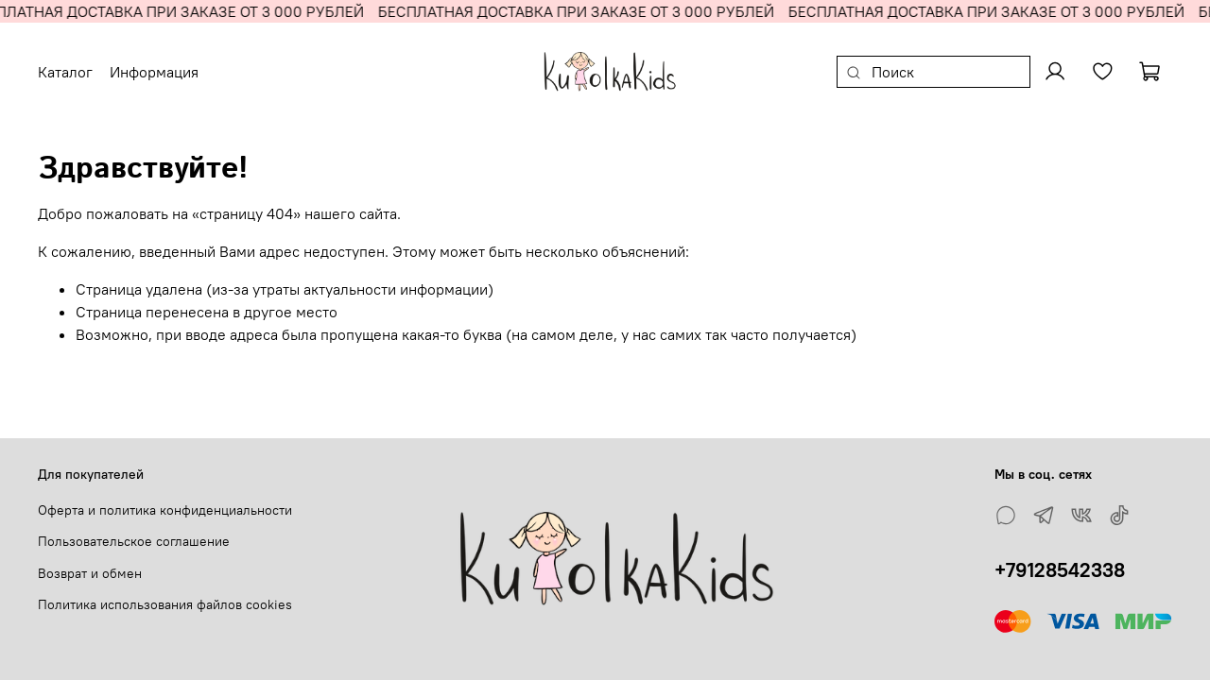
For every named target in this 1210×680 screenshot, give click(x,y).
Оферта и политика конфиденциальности (165, 510)
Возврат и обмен (90, 573)
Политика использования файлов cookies (165, 604)
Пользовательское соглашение (134, 541)
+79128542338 (1059, 570)
